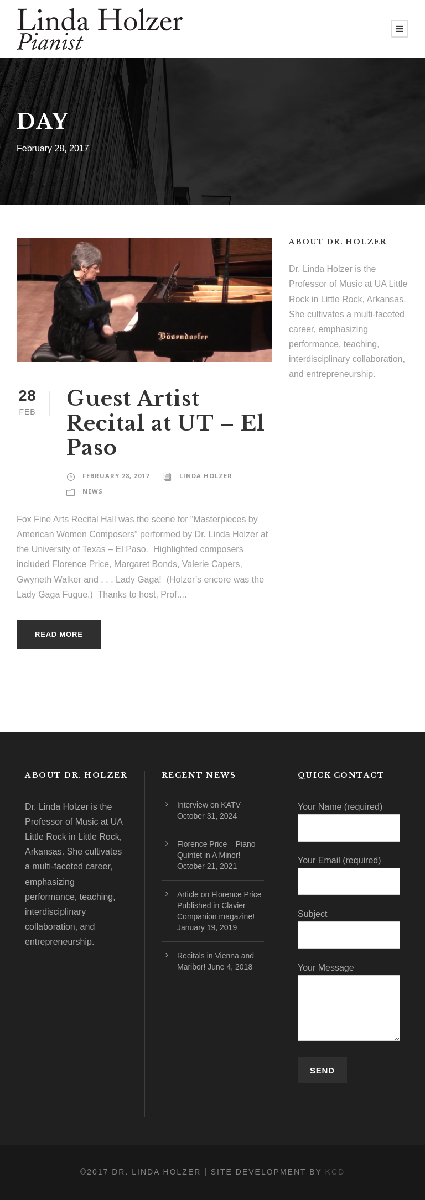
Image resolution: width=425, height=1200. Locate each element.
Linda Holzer (205, 475)
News (92, 491)
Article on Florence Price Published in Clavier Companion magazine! (219, 905)
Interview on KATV (209, 804)
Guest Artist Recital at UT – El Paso (165, 423)
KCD (335, 1171)
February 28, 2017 (115, 475)
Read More (59, 634)
